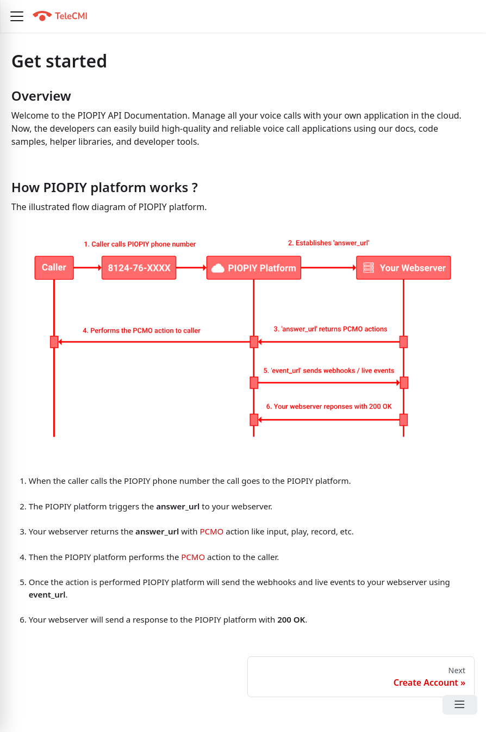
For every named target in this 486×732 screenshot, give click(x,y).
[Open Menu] (460, 705)
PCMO (211, 531)
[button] (17, 16)
